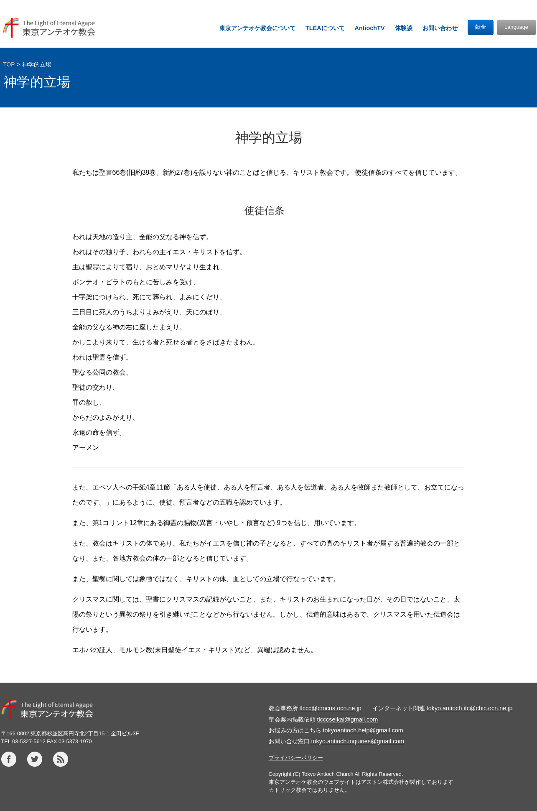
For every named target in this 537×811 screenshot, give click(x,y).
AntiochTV (370, 28)
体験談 (403, 28)
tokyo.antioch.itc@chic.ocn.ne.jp (470, 708)
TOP (9, 64)
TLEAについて (325, 28)
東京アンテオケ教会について (257, 28)
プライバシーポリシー (296, 758)
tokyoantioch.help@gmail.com (363, 730)
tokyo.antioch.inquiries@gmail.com (358, 741)
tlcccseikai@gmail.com (347, 719)
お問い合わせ (440, 28)
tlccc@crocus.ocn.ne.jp (330, 708)
